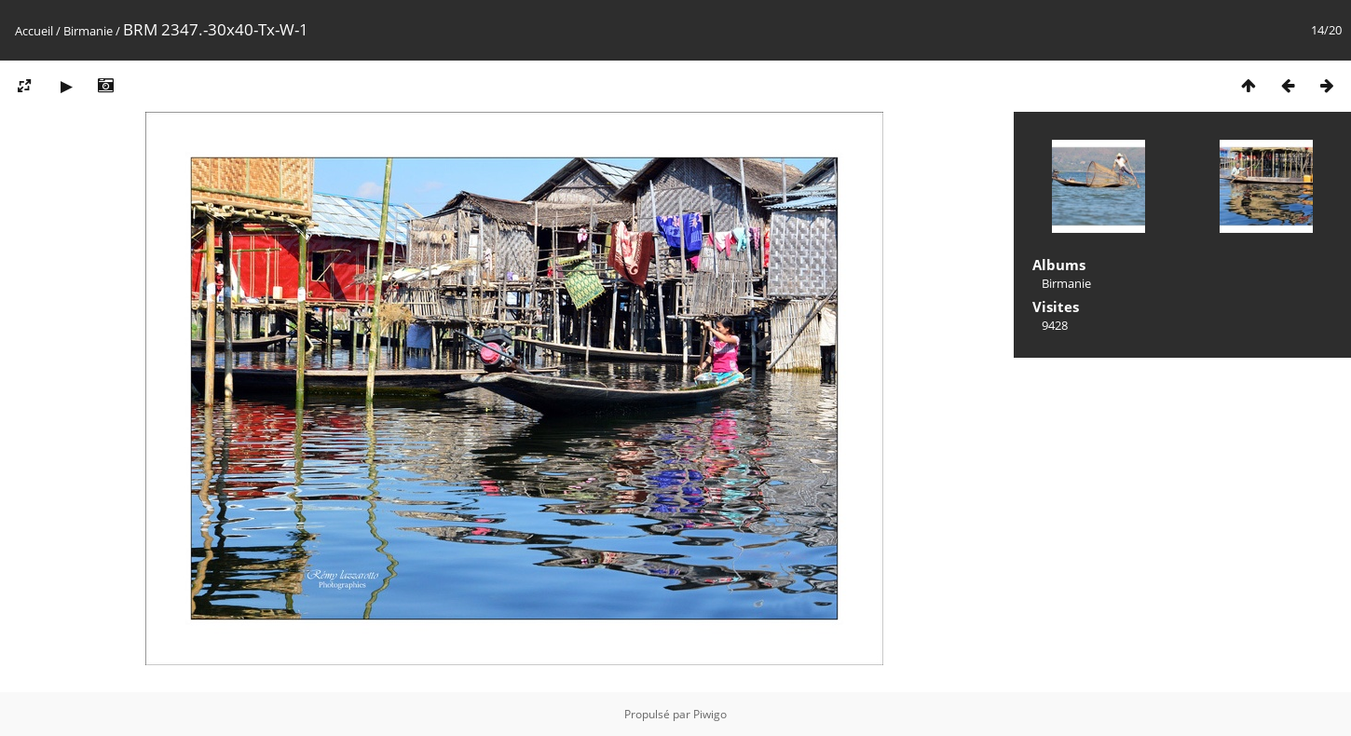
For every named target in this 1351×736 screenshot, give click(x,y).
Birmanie (88, 30)
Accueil (34, 30)
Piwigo (710, 714)
